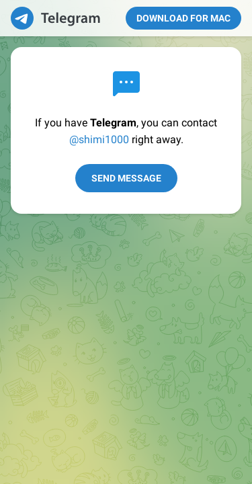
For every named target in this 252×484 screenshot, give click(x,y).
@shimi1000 (99, 139)
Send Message (126, 178)
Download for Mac (183, 18)
